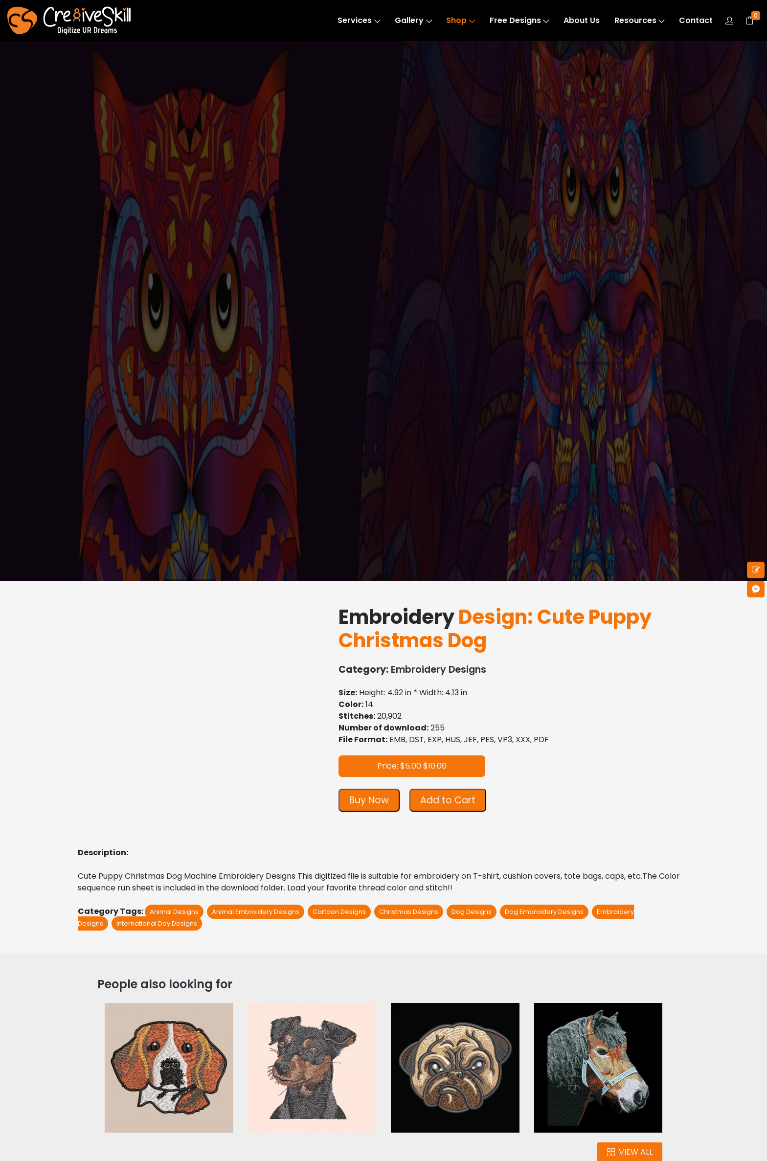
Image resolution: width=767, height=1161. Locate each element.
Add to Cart (447, 800)
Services (359, 20)
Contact (696, 20)
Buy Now (369, 800)
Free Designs (519, 20)
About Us (582, 20)
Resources (639, 20)
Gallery (413, 20)
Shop (460, 20)
